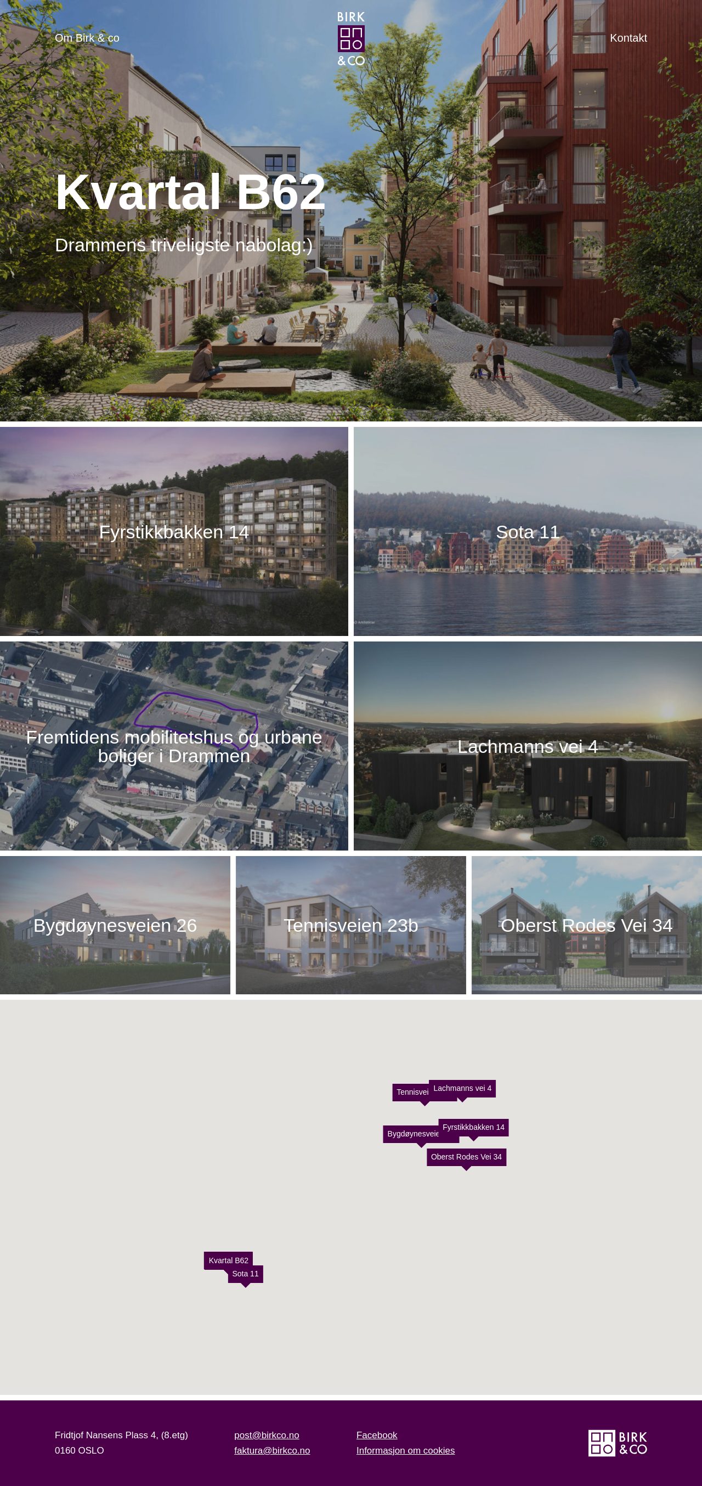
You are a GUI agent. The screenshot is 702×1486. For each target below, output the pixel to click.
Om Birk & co (87, 38)
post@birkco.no (266, 1435)
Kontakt (628, 38)
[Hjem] (351, 38)
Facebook (377, 1435)
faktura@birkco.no (272, 1450)
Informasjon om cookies (405, 1450)
